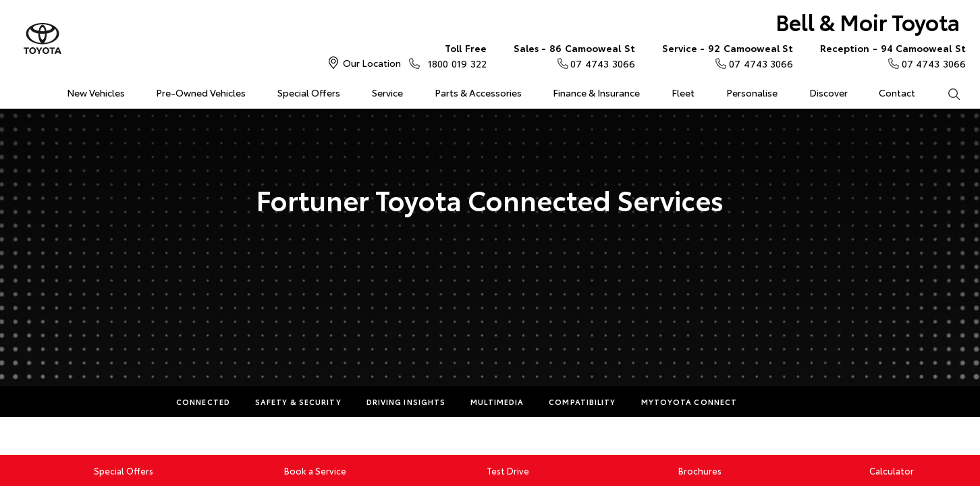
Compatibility (582, 401)
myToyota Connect (689, 401)
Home (20, 90)
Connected (203, 401)
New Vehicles (96, 92)
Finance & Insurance (596, 92)
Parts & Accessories (478, 92)
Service (387, 92)
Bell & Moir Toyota (867, 21)
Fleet (683, 92)
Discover (828, 92)
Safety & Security (298, 401)
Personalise (752, 92)
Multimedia (497, 401)
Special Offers (308, 92)
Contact (897, 92)
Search (945, 93)
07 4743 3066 (574, 55)
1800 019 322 (454, 55)
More (774, 401)
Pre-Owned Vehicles (201, 92)
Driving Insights (406, 401)
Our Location (372, 63)
